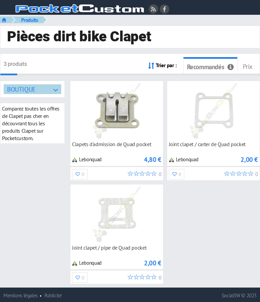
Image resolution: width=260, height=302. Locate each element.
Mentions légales (20, 295)
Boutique (21, 89)
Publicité (53, 295)
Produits (29, 19)
